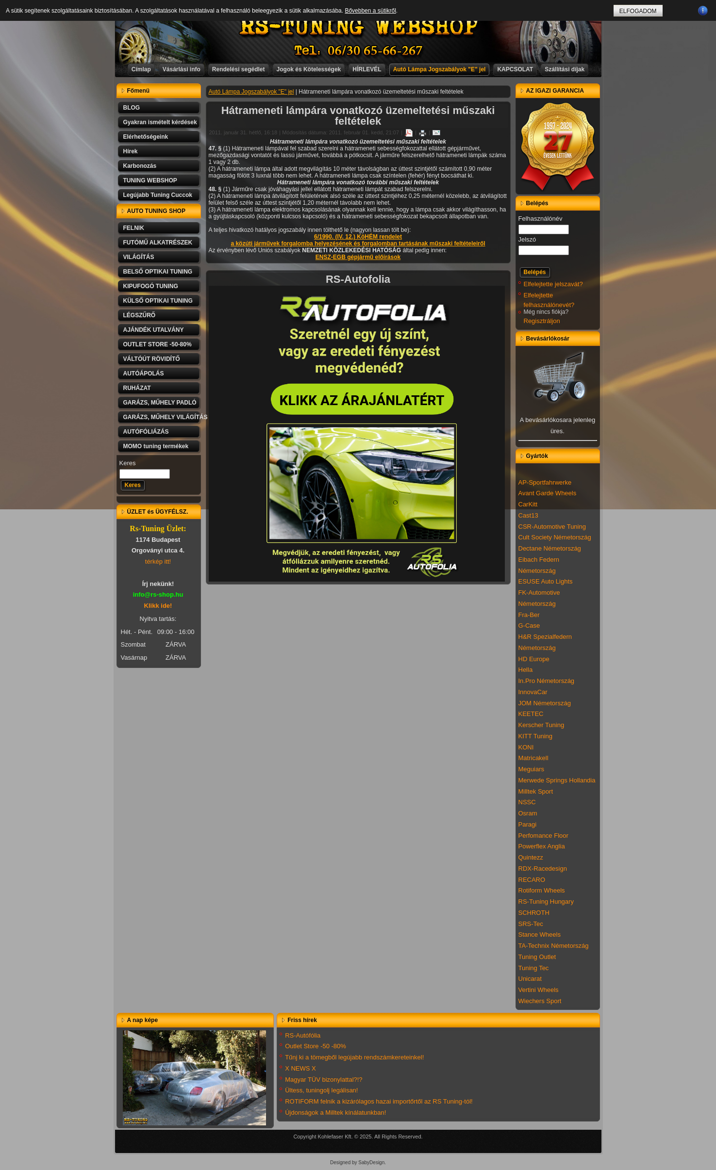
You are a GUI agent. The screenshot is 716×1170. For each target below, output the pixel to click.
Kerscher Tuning (541, 725)
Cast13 (528, 515)
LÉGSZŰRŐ (139, 315)
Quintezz (530, 857)
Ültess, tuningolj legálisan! (321, 1090)
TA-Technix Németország (553, 945)
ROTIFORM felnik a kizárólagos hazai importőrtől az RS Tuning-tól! (379, 1101)
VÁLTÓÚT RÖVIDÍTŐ (151, 359)
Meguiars (531, 769)
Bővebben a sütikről (370, 10)
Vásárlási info (181, 69)
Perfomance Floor (543, 835)
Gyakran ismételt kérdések (160, 122)
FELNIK (133, 228)
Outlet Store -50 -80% (315, 1046)
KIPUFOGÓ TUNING (150, 286)
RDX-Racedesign (542, 868)
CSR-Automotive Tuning (552, 526)
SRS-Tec (530, 923)
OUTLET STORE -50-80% (157, 344)
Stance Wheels (539, 934)
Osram (527, 813)
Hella (525, 669)
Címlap (141, 69)
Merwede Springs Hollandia (557, 780)
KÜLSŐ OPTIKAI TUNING (158, 300)
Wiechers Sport (540, 1001)
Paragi (527, 824)
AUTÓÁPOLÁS (143, 373)
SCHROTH (533, 912)
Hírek (130, 151)
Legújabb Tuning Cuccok (157, 195)
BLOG (131, 107)
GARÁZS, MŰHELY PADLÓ (160, 402)
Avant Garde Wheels (547, 493)
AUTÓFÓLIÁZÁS (146, 431)
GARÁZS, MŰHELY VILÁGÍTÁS (162, 417)
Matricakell (533, 758)
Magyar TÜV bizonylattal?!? (323, 1079)
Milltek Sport (535, 791)
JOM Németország (544, 703)
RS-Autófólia (302, 1035)
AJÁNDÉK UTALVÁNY (153, 329)
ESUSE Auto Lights (545, 581)
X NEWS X (300, 1068)
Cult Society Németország (554, 537)
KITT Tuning (535, 736)
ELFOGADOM (638, 11)
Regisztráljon (542, 321)
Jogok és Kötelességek (309, 69)
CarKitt (528, 504)
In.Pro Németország (546, 680)
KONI (526, 747)
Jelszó (527, 239)
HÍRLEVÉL (366, 69)
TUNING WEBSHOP (150, 180)
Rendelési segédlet (238, 69)
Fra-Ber (529, 614)
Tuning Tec (533, 968)
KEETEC (531, 713)
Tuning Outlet (537, 956)
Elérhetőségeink (145, 136)
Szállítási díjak (564, 69)
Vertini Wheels (538, 989)
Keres (127, 463)
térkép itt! (158, 561)
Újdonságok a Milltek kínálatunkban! (335, 1112)
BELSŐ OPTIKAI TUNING (158, 271)
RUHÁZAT (137, 388)
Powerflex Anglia (541, 846)
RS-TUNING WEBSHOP (358, 27)
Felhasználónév (540, 218)
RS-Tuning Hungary (546, 901)
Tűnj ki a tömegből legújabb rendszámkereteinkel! (354, 1057)
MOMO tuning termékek (156, 446)
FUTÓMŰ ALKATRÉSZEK (158, 242)
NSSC (527, 802)
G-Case (529, 625)
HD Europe (533, 659)
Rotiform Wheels (541, 890)
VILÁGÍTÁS (138, 257)
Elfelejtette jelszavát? (553, 284)
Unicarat (530, 978)
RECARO (532, 879)
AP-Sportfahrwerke (545, 482)
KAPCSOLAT (515, 69)
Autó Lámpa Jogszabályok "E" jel (439, 69)
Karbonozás (140, 165)
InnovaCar (533, 692)
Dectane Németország (549, 548)
